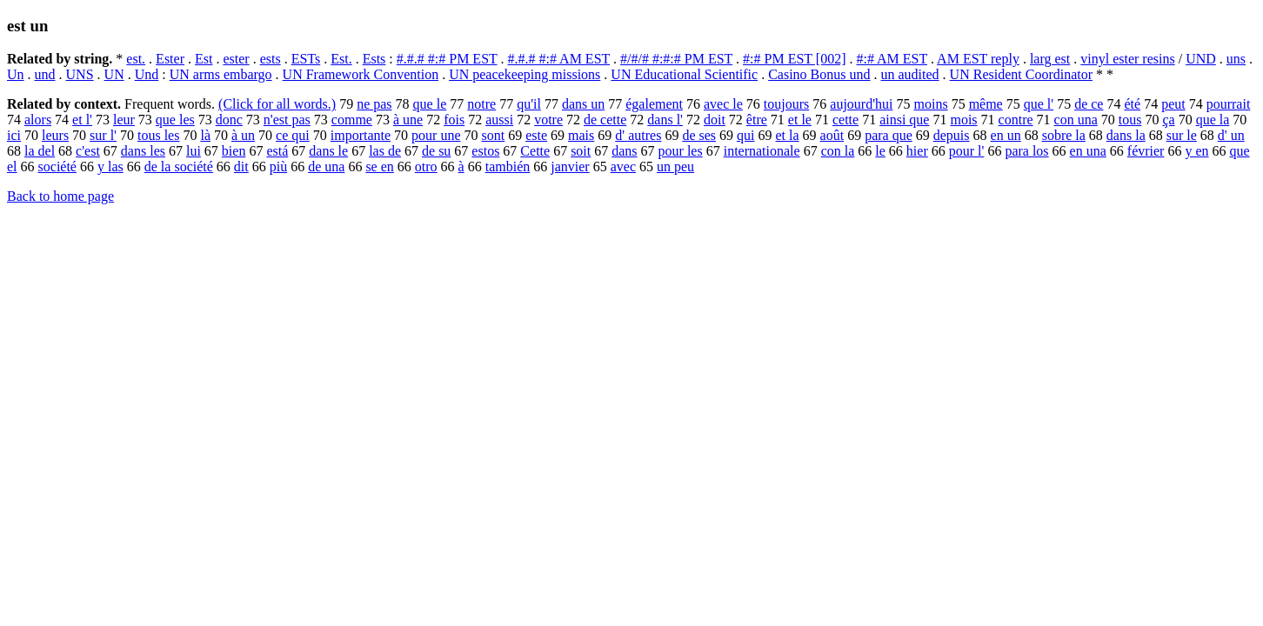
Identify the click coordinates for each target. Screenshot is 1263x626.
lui (193, 150)
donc (229, 119)
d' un (1231, 135)
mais (581, 135)
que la (1213, 119)
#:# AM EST (891, 58)
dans (624, 150)
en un (1006, 135)
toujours (786, 104)
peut (1173, 104)
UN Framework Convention (361, 74)
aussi (499, 119)
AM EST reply (978, 58)
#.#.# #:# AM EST (559, 58)
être (756, 119)
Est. (341, 58)
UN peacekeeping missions (524, 74)
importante (361, 135)
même (986, 104)
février (1146, 150)
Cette (535, 150)
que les (175, 119)
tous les (158, 135)
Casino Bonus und (819, 74)
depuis (951, 135)
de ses (699, 135)
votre (548, 119)
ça (1168, 119)
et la (787, 135)
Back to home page (60, 196)
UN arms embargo (221, 74)
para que (888, 135)
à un (243, 135)
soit (581, 150)
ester (236, 58)
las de (385, 150)
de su (436, 150)
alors (37, 119)
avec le (723, 104)
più (278, 166)
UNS (80, 74)
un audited (910, 74)
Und (147, 74)
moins (931, 104)
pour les (680, 150)
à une (408, 119)
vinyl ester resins (1127, 58)
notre (481, 104)
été (1132, 104)
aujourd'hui (861, 104)
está (277, 150)
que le (430, 104)
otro (426, 166)
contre (1016, 119)
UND (1201, 58)
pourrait (1228, 104)
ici (14, 135)
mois (963, 119)
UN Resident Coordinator (1021, 74)
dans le (328, 150)
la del (39, 150)
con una (1076, 119)
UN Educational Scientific (684, 74)
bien (234, 150)
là (205, 135)
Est (203, 58)
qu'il (529, 104)
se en (379, 166)
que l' (1038, 104)
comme (351, 119)
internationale (762, 150)
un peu (675, 166)
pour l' (967, 150)
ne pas (374, 104)
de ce (1088, 104)
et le (800, 119)
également (654, 104)
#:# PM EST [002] (794, 58)
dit (241, 166)
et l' (82, 119)
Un (15, 74)
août (832, 135)
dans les (143, 150)
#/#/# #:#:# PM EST (676, 58)
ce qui (293, 135)
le (880, 150)
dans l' (665, 119)
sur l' (103, 135)
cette (845, 119)
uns (1236, 58)
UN (114, 74)
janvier (570, 166)
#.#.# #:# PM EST (447, 58)
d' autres (638, 135)
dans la (1126, 135)
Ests (374, 58)
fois (454, 119)
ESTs (306, 58)
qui (745, 135)
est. (135, 58)
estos (485, 150)
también (508, 166)
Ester (170, 58)
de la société (178, 166)
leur (124, 119)
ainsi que (904, 119)
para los (1026, 150)
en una (1088, 150)
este (536, 135)
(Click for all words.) (277, 104)
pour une (435, 135)
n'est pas (287, 119)
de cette (605, 119)
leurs (55, 135)
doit (714, 119)
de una (326, 166)
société (57, 166)
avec (623, 166)
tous (1130, 119)
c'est (88, 150)
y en (1196, 150)
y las (110, 166)
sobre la (1064, 135)
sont (493, 135)
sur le (1181, 135)
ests (270, 58)
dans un (583, 104)
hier (917, 150)
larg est (1050, 58)
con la (838, 150)
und (45, 74)
